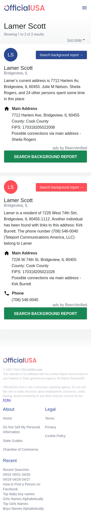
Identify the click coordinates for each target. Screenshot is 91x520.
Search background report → (61, 55)
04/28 (16, 479)
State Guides (13, 441)
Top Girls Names (15, 504)
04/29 (7, 479)
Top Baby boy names (19, 494)
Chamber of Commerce (20, 449)
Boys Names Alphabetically (23, 509)
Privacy (50, 427)
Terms (49, 418)
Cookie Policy (55, 436)
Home (7, 418)
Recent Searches (16, 470)
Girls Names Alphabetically (23, 499)
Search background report (45, 157)
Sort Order (74, 40)
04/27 (26, 479)
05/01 (16, 474)
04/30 (26, 474)
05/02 (7, 474)
